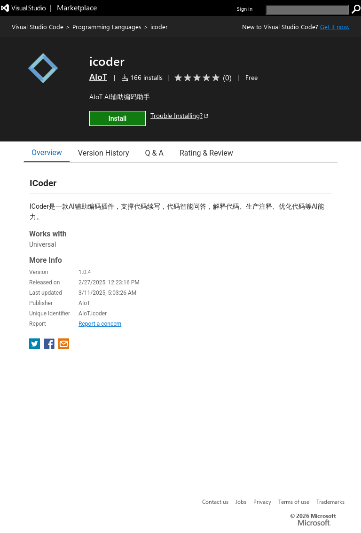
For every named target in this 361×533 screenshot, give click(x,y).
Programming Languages (106, 27)
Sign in (244, 8)
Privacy (262, 501)
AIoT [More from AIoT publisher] (98, 76)
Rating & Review (206, 153)
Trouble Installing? (179, 115)
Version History (103, 153)
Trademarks (330, 501)
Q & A (154, 153)
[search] (307, 10)
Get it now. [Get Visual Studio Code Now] (334, 27)
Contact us (215, 501)
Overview (46, 152)
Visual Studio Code (37, 27)
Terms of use (293, 501)
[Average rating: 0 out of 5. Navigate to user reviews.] (201, 77)
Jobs (240, 501)
